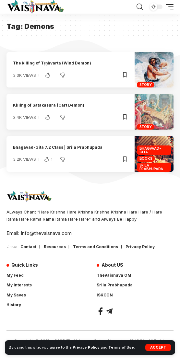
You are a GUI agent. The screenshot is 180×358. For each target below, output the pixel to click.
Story (145, 84)
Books (145, 158)
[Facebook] (100, 311)
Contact (28, 246)
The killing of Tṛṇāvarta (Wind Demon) (52, 63)
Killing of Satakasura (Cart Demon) (48, 105)
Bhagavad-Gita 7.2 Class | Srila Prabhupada (57, 147)
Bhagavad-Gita (150, 150)
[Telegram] (109, 311)
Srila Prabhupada (151, 167)
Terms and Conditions (95, 246)
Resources (55, 246)
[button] (158, 347)
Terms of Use (121, 347)
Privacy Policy (86, 347)
